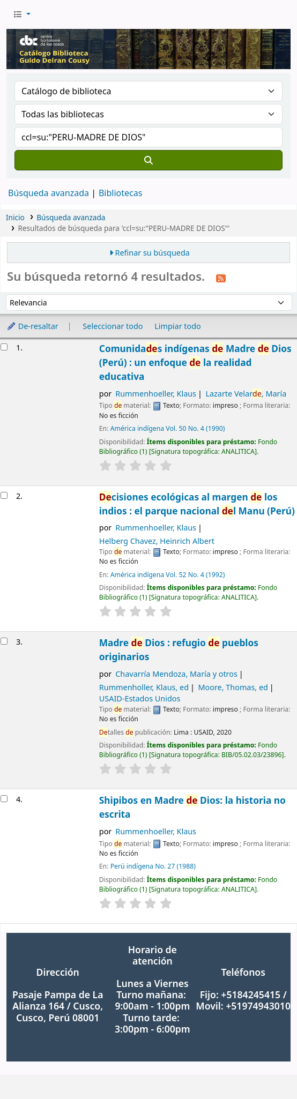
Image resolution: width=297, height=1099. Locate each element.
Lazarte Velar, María (245, 393)
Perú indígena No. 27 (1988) (153, 866)
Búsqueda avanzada (48, 193)
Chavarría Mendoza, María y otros (176, 674)
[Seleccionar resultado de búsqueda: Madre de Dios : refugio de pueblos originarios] (4, 641)
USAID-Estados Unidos (140, 698)
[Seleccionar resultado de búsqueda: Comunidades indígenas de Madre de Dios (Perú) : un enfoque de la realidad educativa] (4, 346)
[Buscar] (148, 160)
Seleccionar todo (113, 326)
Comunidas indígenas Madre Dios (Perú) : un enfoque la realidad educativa (195, 362)
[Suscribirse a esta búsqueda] (221, 277)
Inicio (15, 217)
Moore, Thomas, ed (233, 687)
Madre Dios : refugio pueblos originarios (178, 650)
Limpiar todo (177, 326)
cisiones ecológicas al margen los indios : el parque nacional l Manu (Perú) (197, 504)
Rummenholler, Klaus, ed (144, 687)
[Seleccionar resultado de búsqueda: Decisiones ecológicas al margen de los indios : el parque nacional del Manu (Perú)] (4, 495)
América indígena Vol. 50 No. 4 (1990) (167, 428)
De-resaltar (32, 326)
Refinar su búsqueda (152, 253)
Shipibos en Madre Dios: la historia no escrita (192, 807)
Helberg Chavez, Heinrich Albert (156, 541)
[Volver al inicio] (265, 1066)
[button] (22, 14)
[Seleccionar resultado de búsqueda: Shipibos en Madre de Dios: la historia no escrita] (4, 798)
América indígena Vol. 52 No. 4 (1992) (167, 574)
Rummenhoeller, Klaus (155, 393)
